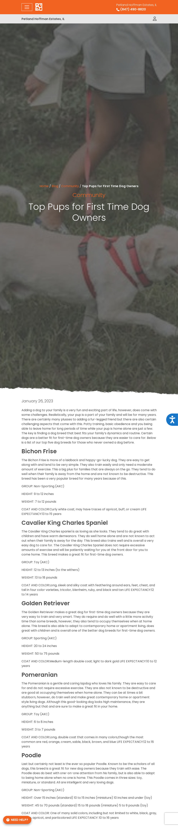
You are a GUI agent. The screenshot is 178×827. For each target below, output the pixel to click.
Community (70, 186)
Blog (55, 186)
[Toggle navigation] (27, 7)
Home (44, 186)
